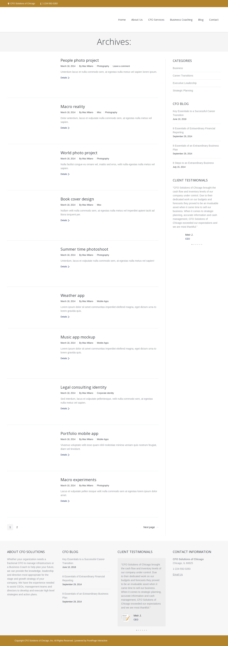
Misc (99, 112)
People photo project (80, 60)
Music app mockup (78, 337)
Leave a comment (121, 66)
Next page (149, 527)
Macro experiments (78, 479)
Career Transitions (183, 75)
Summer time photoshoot (84, 249)
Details (64, 77)
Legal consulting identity (84, 387)
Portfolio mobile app (79, 433)
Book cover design (77, 199)
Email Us (178, 574)
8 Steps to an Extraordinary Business (193, 163)
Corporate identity (105, 393)
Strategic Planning (183, 90)
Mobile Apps (102, 301)
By (86, 66)
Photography (103, 66)
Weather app (72, 295)
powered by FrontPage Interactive (91, 640)
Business (178, 68)
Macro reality (73, 106)
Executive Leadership (185, 83)
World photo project (79, 152)
